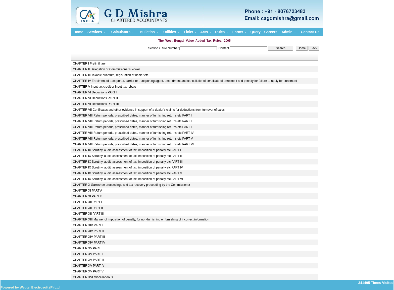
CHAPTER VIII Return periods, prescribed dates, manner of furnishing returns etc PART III (133, 127)
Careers (270, 32)
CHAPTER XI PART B (87, 196)
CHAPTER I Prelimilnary (89, 63)
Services (96, 32)
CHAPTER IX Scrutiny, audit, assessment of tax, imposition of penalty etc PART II (127, 156)
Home (78, 32)
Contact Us (310, 32)
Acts (205, 32)
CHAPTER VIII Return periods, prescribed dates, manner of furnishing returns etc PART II (132, 121)
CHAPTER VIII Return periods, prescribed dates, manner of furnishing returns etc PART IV (133, 133)
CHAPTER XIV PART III (89, 237)
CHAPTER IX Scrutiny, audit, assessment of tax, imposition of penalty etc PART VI (128, 179)
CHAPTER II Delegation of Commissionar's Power (106, 69)
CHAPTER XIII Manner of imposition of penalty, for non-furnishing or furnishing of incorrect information (141, 219)
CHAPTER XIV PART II (88, 231)
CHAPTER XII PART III (88, 213)
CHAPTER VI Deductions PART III (96, 104)
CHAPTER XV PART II (88, 254)
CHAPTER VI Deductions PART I (95, 92)
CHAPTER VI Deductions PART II (95, 98)
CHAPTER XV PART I (87, 248)
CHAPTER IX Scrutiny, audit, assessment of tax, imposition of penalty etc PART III (128, 161)
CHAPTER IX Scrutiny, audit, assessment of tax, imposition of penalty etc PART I (127, 150)
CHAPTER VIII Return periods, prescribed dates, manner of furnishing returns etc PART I (132, 115)
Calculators (122, 32)
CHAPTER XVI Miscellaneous (93, 277)
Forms (239, 32)
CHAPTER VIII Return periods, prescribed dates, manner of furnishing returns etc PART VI (133, 144)
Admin (288, 32)
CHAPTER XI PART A (87, 190)
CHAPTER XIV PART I (88, 225)
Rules (221, 32)
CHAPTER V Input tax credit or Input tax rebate (104, 86)
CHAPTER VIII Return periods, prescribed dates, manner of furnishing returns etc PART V (133, 138)
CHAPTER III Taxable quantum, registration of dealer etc (111, 75)
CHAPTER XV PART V (88, 271)
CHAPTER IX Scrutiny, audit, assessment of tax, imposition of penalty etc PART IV (128, 167)
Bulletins (149, 32)
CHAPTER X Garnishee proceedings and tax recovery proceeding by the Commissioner (131, 185)
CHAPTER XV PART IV (88, 265)
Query (255, 32)
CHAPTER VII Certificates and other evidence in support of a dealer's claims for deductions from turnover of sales (149, 109)
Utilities (171, 32)
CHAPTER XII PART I (87, 202)
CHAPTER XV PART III (88, 260)
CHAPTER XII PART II (88, 208)
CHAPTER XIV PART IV (89, 242)
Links (190, 32)
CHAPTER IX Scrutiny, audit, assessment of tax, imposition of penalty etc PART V (127, 173)
